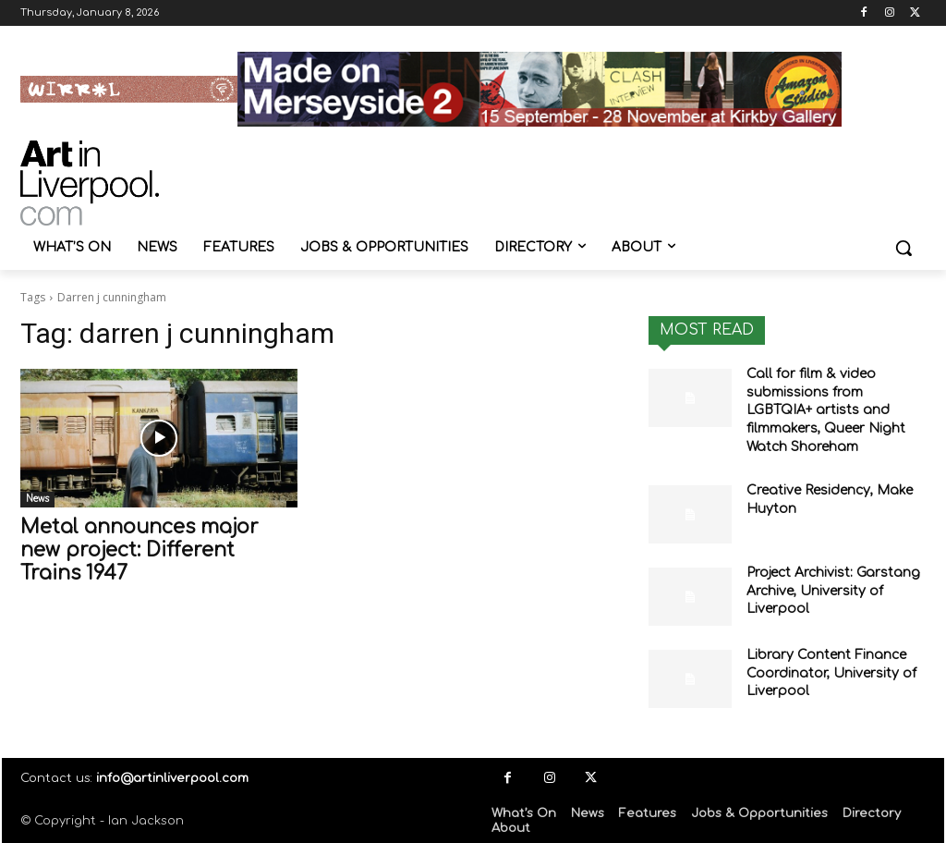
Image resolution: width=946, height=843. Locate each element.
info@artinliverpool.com (172, 778)
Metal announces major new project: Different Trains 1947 (139, 550)
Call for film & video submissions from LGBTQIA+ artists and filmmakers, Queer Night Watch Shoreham (825, 410)
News (37, 499)
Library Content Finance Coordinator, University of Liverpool (831, 673)
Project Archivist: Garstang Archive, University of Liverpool (833, 591)
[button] (903, 248)
